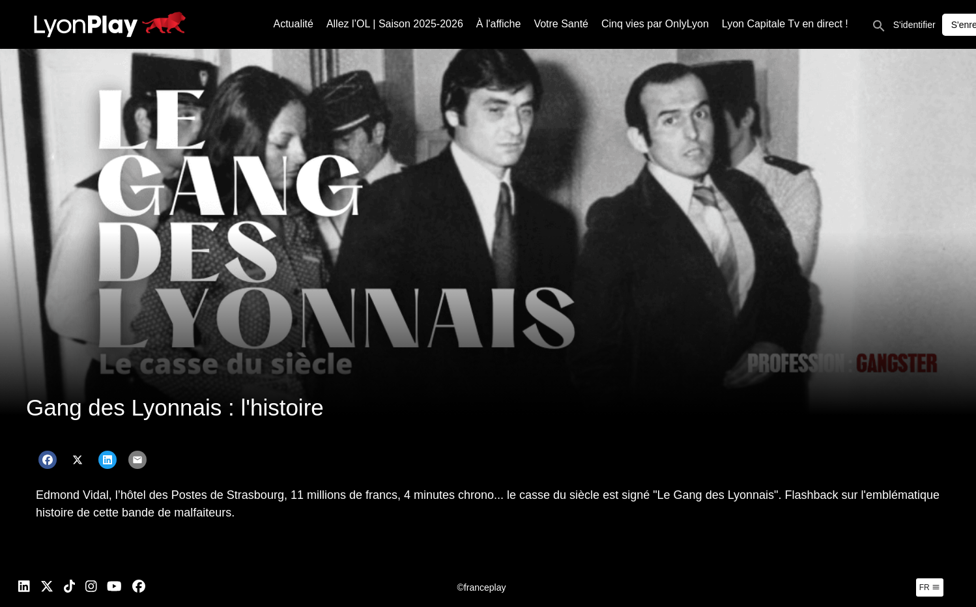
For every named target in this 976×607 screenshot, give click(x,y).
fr (929, 587)
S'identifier (914, 25)
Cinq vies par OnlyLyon (655, 23)
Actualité (293, 23)
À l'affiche (498, 23)
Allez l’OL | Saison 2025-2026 (394, 23)
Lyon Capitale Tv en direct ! (785, 23)
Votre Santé (561, 23)
